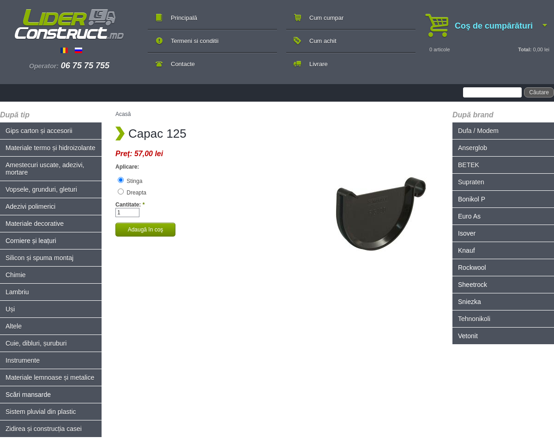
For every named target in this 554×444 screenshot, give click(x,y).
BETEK (468, 165)
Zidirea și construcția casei (44, 428)
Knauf (466, 250)
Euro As (469, 216)
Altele (14, 326)
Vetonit (468, 336)
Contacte (183, 64)
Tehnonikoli (474, 318)
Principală (184, 17)
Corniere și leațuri (31, 240)
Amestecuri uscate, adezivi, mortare (45, 168)
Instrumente (23, 360)
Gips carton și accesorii (39, 130)
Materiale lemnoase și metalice (50, 377)
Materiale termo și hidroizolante (51, 148)
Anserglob (472, 148)
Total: (524, 49)
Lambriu (17, 292)
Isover (467, 233)
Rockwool (472, 267)
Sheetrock (472, 284)
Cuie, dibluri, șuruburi (36, 343)
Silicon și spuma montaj (39, 258)
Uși (10, 309)
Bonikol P (471, 199)
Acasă (123, 114)
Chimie (16, 275)
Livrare (318, 64)
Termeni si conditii (194, 40)
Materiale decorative (35, 223)
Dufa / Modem (478, 130)
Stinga (130, 181)
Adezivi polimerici (30, 206)
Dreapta (132, 192)
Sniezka (469, 301)
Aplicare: (127, 167)
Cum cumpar (326, 17)
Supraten (471, 182)
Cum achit (323, 40)
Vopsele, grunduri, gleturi (41, 189)
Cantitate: (130, 204)
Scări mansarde (28, 394)
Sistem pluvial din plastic (41, 411)
